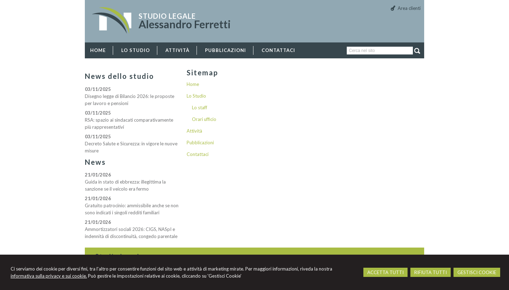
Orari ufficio (204, 119)
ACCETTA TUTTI (385, 272)
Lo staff (199, 107)
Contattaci (198, 154)
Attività (194, 131)
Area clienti (409, 8)
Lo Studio (196, 96)
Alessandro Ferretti (185, 24)
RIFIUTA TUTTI (430, 272)
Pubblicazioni (200, 142)
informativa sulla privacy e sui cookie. (49, 276)
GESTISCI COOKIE (476, 272)
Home (193, 84)
